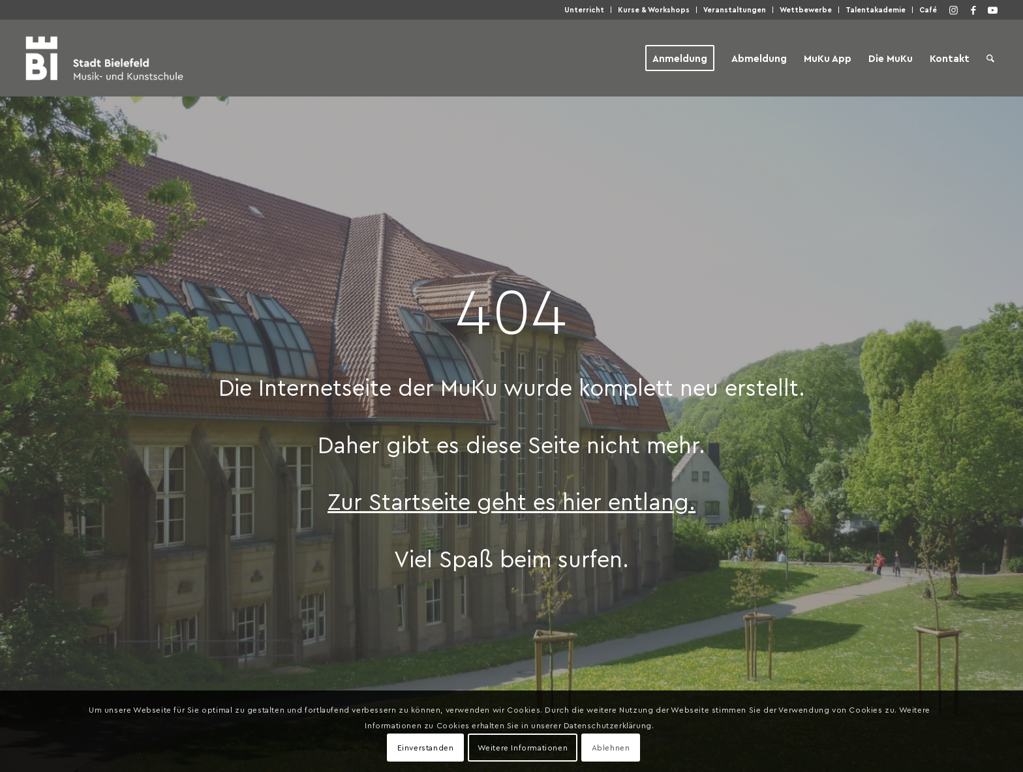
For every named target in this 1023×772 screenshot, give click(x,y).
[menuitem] (584, 10)
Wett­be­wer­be (806, 9)
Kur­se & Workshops (654, 9)
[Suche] (990, 58)
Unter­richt (584, 9)
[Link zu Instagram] (954, 10)
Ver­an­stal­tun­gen (734, 9)
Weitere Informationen (523, 747)
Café (928, 9)
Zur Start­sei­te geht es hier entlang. (511, 500)
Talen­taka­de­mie (876, 9)
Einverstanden (425, 747)
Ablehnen (611, 747)
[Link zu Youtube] (993, 10)
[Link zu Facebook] (973, 10)
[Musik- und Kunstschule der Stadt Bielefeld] (104, 58)
